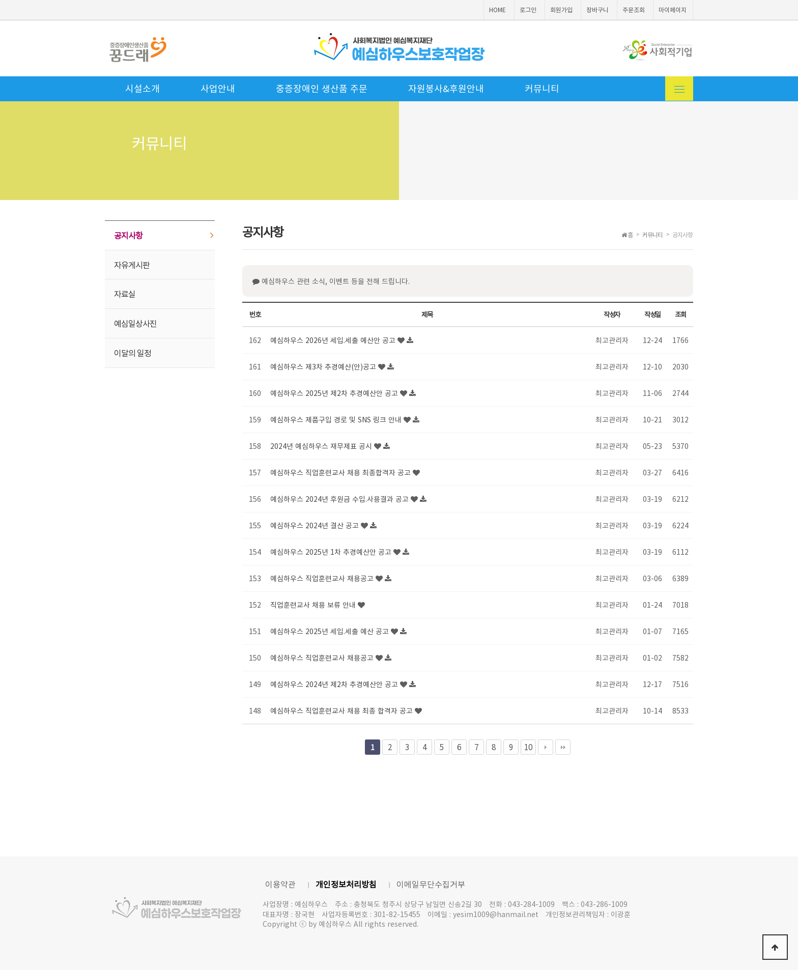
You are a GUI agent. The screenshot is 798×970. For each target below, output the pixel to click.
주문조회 (633, 9)
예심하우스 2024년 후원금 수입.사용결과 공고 (340, 499)
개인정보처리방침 (346, 884)
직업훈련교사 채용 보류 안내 (314, 605)
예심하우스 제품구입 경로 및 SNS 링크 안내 (337, 419)
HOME (497, 9)
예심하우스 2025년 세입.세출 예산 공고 (330, 631)
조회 (680, 314)
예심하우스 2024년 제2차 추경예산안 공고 (335, 684)
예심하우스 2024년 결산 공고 (315, 525)
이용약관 (280, 884)
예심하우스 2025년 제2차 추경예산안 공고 (335, 393)
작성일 (652, 314)
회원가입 (561, 9)
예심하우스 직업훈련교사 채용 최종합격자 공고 (341, 472)
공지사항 (128, 235)
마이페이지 (673, 9)
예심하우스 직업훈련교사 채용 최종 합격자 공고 (342, 710)
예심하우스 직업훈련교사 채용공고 (323, 578)
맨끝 (563, 747)
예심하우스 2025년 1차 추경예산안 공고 (331, 552)
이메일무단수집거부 (430, 884)
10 (528, 747)
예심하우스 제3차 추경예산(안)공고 (324, 366)
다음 (545, 747)
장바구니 (597, 9)
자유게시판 (132, 265)
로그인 (528, 9)
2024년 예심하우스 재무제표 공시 (322, 446)
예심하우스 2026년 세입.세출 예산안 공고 (333, 340)
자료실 (124, 294)
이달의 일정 (132, 353)
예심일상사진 (135, 323)
